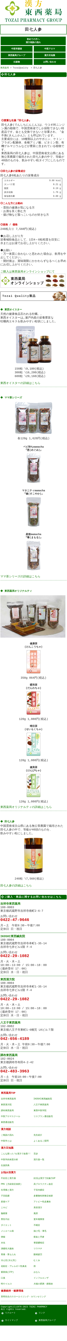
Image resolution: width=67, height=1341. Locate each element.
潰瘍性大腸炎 (7, 1263)
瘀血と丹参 (39, 1251)
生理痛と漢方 (7, 1204)
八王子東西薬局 (10, 1037)
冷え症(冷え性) (8, 1274)
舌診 (36, 1168)
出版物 (16, 62)
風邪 (36, 1227)
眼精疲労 (38, 1268)
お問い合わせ (49, 62)
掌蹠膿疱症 (39, 1257)
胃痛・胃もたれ (8, 1268)
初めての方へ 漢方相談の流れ (33, 41)
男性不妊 (5, 1233)
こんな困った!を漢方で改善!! (16, 1168)
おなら (37, 1286)
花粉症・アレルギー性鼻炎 (14, 1280)
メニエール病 (7, 1245)
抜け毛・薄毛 (40, 1245)
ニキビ (4, 1222)
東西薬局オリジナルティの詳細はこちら (26, 819)
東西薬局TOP (8, 1107)
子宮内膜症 (39, 1204)
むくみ (37, 1274)
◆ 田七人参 (7, 833)
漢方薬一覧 (39, 1174)
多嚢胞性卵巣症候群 (43, 1210)
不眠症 (37, 1239)
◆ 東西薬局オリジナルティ (16, 598)
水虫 (3, 1257)
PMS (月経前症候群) (11, 1198)
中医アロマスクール (10, 1130)
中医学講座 (16, 48)
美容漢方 (38, 1222)
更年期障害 (39, 1233)
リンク (42, 1328)
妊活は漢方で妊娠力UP (44, 1192)
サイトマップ (11, 1335)
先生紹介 (38, 1149)
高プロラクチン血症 (43, 1198)
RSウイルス (6, 1298)
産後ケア (5, 1216)
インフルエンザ (41, 1292)
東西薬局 (4, 68)
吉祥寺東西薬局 (10, 918)
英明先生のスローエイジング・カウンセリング (23, 1311)
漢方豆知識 (49, 55)
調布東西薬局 (9, 1070)
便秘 (3, 1251)
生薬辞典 (5, 1179)
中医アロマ (49, 48)
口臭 (3, 1292)
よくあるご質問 (41, 1155)
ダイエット (6, 1239)
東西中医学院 (40, 1124)
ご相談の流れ (7, 1149)
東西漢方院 (7, 994)
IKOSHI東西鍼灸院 (12, 951)
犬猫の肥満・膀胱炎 (43, 1298)
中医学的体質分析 (9, 1174)
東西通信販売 (7, 1136)
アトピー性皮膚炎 (42, 1216)
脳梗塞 (4, 1227)
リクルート (10, 1328)
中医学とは (6, 1155)
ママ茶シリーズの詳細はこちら (20, 583)
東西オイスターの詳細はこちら (20, 386)
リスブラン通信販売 (43, 1130)
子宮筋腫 (5, 1210)
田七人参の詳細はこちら (16, 900)
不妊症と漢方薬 (8, 1192)
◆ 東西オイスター (11, 309)
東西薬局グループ (16, 55)
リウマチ (38, 1263)
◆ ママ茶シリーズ (11, 400)
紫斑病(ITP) (7, 1286)
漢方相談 (6, 1143)
